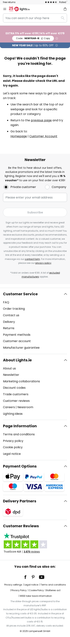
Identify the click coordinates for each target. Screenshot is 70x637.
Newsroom (25, 407)
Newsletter (11, 375)
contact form (32, 259)
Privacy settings (13, 584)
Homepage (18, 136)
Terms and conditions (19, 434)
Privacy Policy (19, 590)
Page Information (20, 426)
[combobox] (35, 17)
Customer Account (43, 136)
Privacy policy (13, 441)
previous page (41, 120)
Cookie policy (13, 447)
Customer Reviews (21, 526)
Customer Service (20, 294)
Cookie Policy (36, 590)
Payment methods (16, 335)
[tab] (35, 321)
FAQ (6, 302)
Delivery (9, 322)
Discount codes (14, 388)
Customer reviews (16, 401)
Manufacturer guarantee (21, 347)
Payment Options (20, 466)
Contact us (11, 315)
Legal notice (12, 454)
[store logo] (21, 8)
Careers (9, 407)
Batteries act (53, 590)
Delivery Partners (19, 501)
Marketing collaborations (21, 381)
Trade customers (15, 394)
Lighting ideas (13, 414)
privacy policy (43, 263)
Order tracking (14, 309)
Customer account (17, 341)
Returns (8, 328)
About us (9, 368)
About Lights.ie (17, 360)
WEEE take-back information (36, 595)
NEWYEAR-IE (33, 38)
